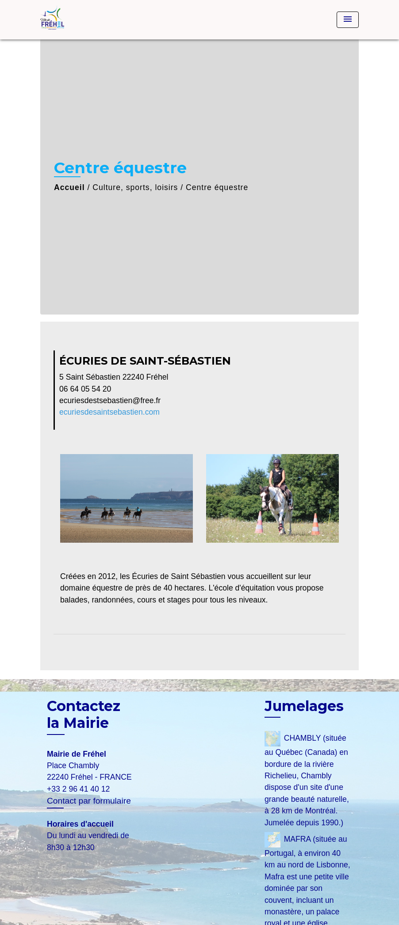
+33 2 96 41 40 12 (78, 789)
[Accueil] (95, 19)
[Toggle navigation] (348, 20)
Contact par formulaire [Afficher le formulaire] (89, 800)
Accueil (69, 187)
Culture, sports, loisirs (135, 187)
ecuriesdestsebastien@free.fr (110, 400)
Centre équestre (217, 187)
